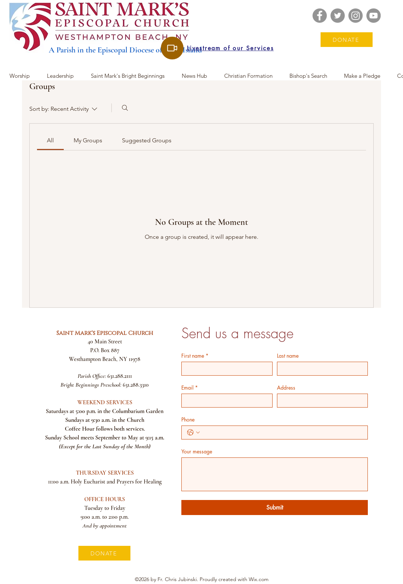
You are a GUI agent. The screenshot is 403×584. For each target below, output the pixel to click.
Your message (196, 451)
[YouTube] (373, 15)
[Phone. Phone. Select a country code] (193, 432)
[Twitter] (337, 15)
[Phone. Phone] (282, 432)
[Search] (125, 107)
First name (194, 356)
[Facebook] (320, 15)
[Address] (320, 400)
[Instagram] (355, 15)
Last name (288, 356)
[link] (50, 140)
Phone (188, 419)
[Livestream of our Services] (172, 48)
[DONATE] (347, 39)
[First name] (225, 368)
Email (189, 387)
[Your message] (274, 474)
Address (286, 387)
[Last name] (320, 368)
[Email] (225, 400)
